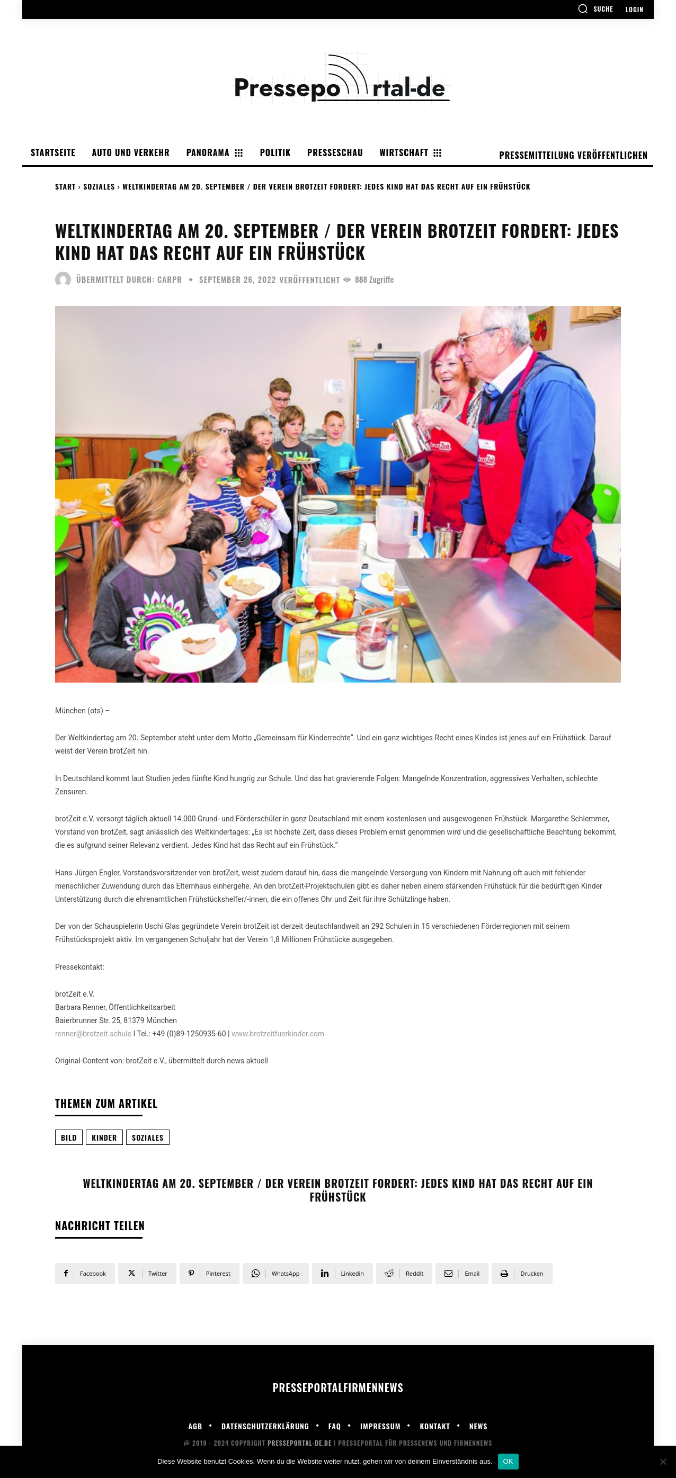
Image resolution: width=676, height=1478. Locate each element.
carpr (169, 279)
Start (65, 186)
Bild (69, 1137)
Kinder (104, 1137)
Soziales (99, 186)
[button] (595, 8)
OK (508, 1461)
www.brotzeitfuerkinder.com (278, 1033)
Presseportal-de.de (300, 1442)
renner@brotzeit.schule (93, 1033)
